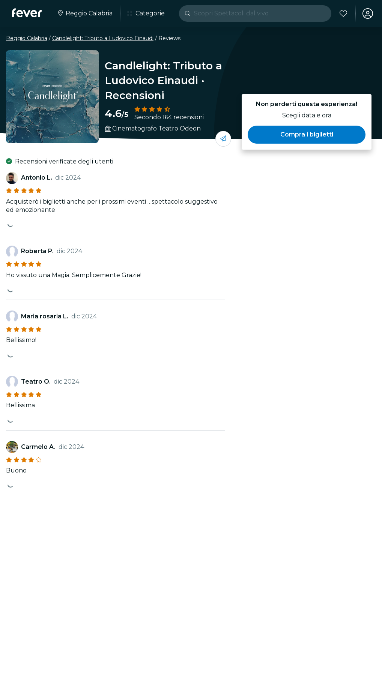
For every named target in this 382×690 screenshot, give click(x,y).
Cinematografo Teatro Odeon (156, 128)
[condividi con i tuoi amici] (223, 139)
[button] (306, 135)
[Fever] (27, 13)
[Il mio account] (367, 13)
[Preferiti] (343, 13)
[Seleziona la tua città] (84, 13)
